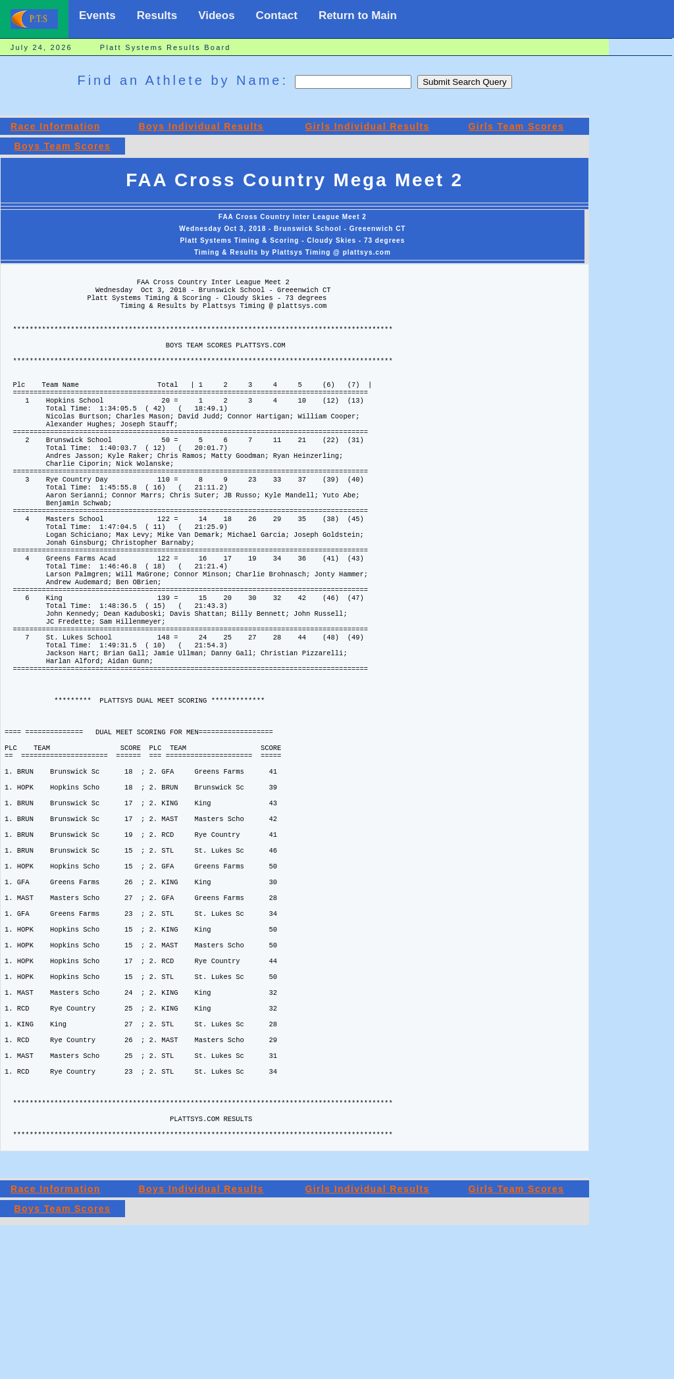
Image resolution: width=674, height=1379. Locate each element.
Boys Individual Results (201, 126)
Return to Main (358, 15)
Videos (216, 15)
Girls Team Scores (516, 126)
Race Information (56, 126)
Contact (277, 15)
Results (157, 15)
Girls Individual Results (367, 126)
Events (97, 15)
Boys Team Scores (62, 146)
